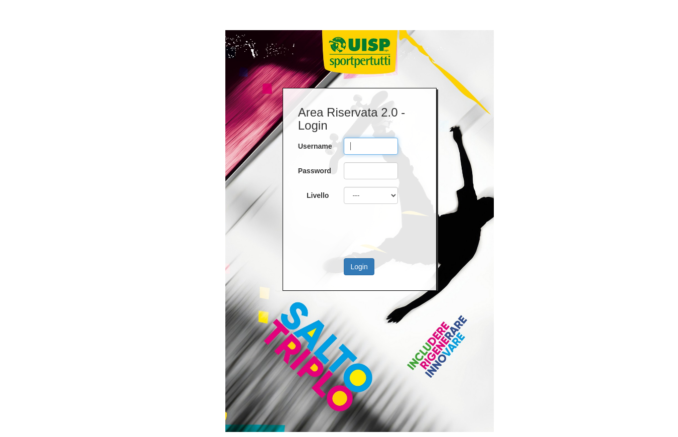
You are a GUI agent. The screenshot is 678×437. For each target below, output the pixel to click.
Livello (318, 195)
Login (358, 267)
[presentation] (397, 231)
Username (315, 146)
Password (314, 171)
